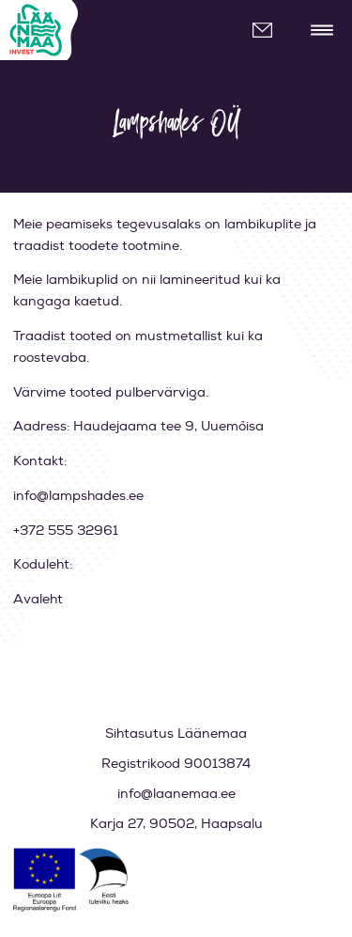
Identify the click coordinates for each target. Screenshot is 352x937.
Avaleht (38, 599)
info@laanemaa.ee (270, 31)
